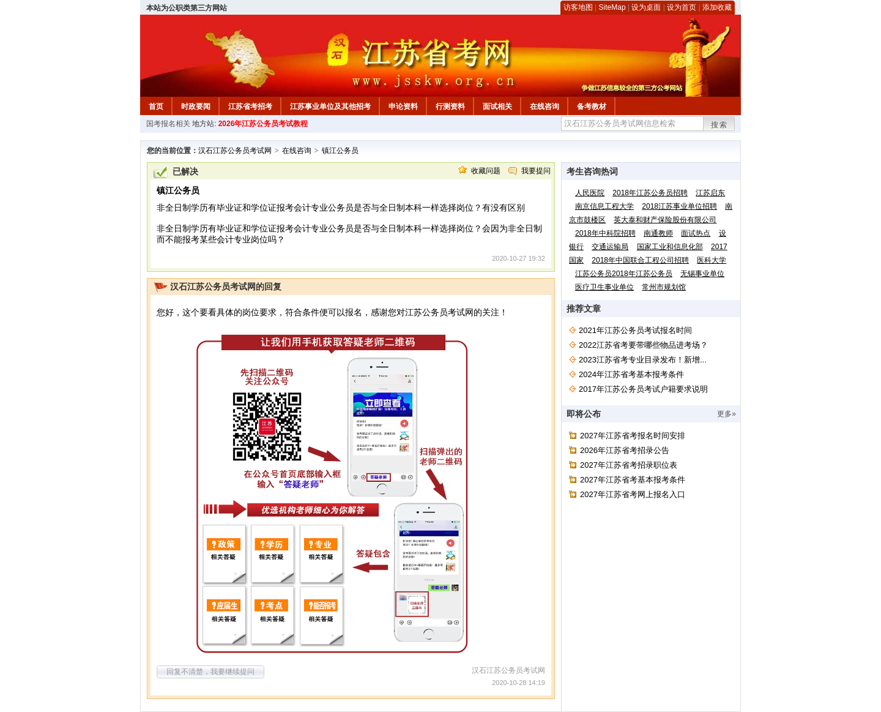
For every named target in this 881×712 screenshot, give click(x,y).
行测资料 (450, 106)
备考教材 (591, 106)
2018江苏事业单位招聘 (679, 206)
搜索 (719, 125)
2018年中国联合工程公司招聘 (640, 260)
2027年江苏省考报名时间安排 (632, 435)
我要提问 (536, 171)
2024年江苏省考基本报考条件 (631, 374)
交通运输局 (610, 246)
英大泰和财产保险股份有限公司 (665, 219)
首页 (156, 106)
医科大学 (711, 260)
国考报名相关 (168, 123)
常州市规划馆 (664, 287)
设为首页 (681, 7)
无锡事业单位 (702, 273)
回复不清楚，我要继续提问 (210, 671)
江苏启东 (710, 193)
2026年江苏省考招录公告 (624, 450)
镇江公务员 (340, 150)
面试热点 (695, 233)
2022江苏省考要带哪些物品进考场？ (643, 345)
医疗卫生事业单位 (604, 287)
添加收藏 (717, 7)
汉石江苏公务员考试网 (235, 150)
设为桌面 (646, 7)
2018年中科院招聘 (605, 233)
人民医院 (589, 193)
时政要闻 (195, 106)
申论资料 (403, 106)
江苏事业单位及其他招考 (330, 106)
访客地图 (578, 7)
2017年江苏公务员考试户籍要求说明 (643, 389)
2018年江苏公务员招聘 (650, 193)
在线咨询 (544, 106)
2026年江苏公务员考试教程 (263, 123)
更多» (726, 414)
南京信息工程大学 (604, 206)
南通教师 (658, 233)
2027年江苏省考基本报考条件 (632, 479)
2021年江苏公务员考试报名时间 (635, 330)
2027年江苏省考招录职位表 (628, 465)
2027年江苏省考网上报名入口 (632, 494)
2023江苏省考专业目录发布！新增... (643, 359)
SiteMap (612, 7)
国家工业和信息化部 (670, 246)
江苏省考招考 (250, 106)
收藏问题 (485, 171)
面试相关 (497, 106)
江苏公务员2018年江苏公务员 (623, 273)
